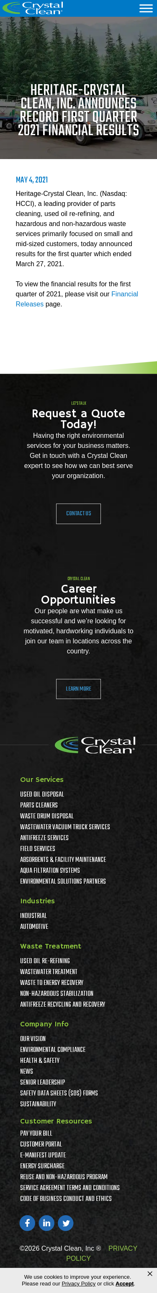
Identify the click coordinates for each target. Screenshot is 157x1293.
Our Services (42, 779)
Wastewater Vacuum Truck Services (65, 827)
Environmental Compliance (52, 1050)
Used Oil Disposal (42, 794)
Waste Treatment (50, 946)
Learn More (78, 689)
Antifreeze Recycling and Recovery (62, 1005)
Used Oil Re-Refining (45, 961)
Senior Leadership (42, 1082)
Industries (37, 901)
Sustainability (38, 1104)
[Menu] (146, 8)
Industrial (33, 916)
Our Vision (33, 1039)
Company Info (44, 1024)
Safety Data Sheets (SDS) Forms (59, 1093)
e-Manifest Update (43, 1155)
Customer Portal (41, 1144)
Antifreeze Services (44, 838)
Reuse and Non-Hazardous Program (64, 1177)
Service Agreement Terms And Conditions (70, 1188)
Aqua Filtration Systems (50, 871)
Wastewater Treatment (48, 972)
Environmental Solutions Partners (63, 882)
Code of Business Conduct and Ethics (66, 1199)
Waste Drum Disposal (47, 816)
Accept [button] (125, 1283)
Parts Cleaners (39, 805)
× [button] (150, 1274)
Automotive (34, 927)
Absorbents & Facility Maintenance (63, 860)
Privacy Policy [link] (78, 1283)
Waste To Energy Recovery (51, 983)
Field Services (37, 849)
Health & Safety (39, 1061)
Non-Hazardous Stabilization (56, 994)
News (26, 1072)
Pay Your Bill (36, 1133)
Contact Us (78, 514)
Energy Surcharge (42, 1166)
